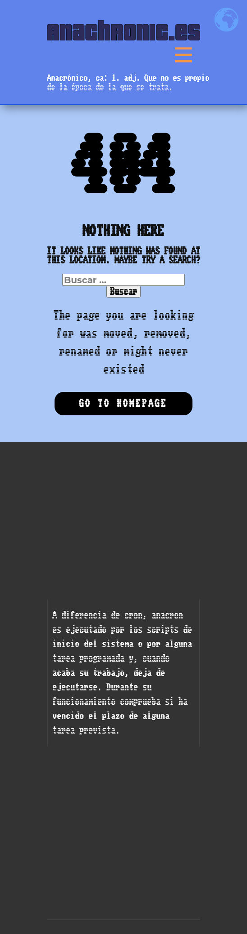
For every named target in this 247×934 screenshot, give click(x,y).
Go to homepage (123, 403)
